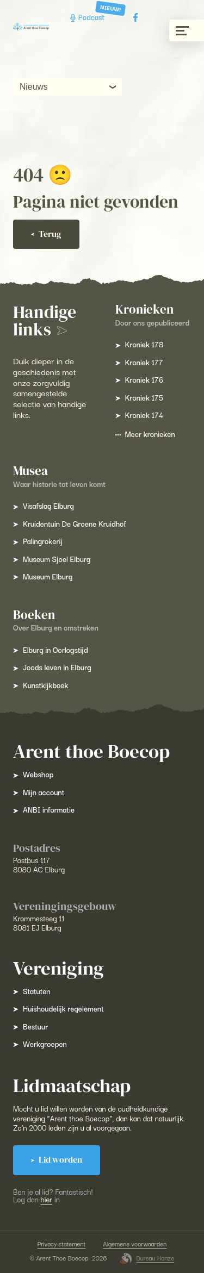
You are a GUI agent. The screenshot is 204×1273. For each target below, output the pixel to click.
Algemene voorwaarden (134, 1244)
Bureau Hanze (147, 1258)
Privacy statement (62, 1244)
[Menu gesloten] (186, 30)
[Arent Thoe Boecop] (31, 26)
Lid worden (56, 1159)
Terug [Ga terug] (46, 234)
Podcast (89, 17)
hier (47, 1199)
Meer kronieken (145, 433)
